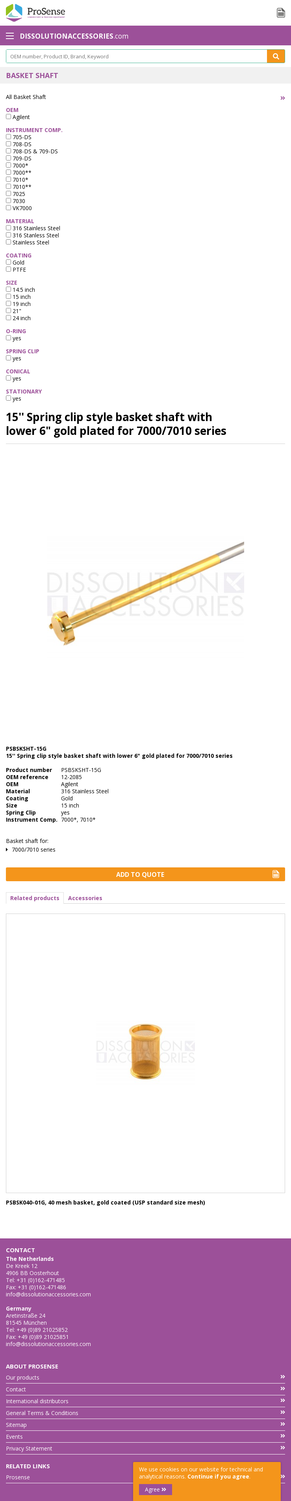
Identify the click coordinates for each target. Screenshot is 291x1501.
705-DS (19, 137)
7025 (15, 194)
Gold (15, 262)
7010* (17, 179)
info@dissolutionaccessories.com (48, 1294)
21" (13, 311)
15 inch (18, 296)
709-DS (19, 158)
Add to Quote (197, 874)
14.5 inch (20, 289)
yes (13, 338)
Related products (34, 898)
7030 (15, 201)
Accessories (85, 898)
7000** (19, 172)
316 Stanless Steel (32, 235)
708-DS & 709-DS (32, 151)
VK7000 (19, 208)
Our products (145, 1377)
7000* (17, 165)
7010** (19, 186)
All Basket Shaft (26, 97)
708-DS (19, 144)
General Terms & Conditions (145, 1413)
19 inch (18, 304)
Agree (155, 1489)
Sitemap (145, 1424)
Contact (145, 1389)
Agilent (18, 117)
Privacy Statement (145, 1448)
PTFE (16, 269)
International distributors (145, 1401)
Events (145, 1436)
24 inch (18, 318)
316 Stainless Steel (33, 228)
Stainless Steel (27, 242)
